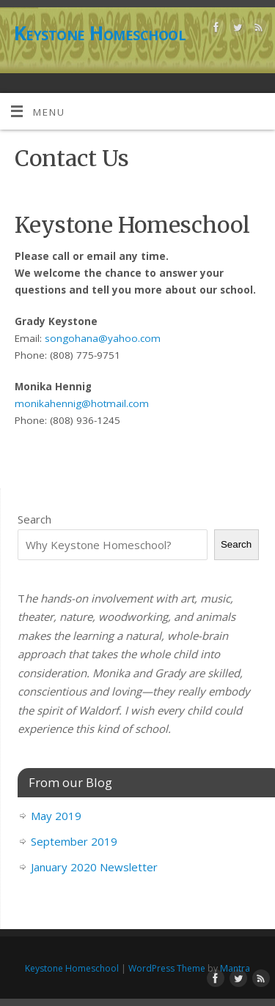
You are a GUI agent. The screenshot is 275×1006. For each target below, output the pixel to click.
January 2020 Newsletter (94, 867)
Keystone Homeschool (100, 33)
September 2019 (74, 841)
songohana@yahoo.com (103, 338)
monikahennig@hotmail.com (82, 403)
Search (34, 519)
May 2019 (56, 815)
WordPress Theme (166, 968)
